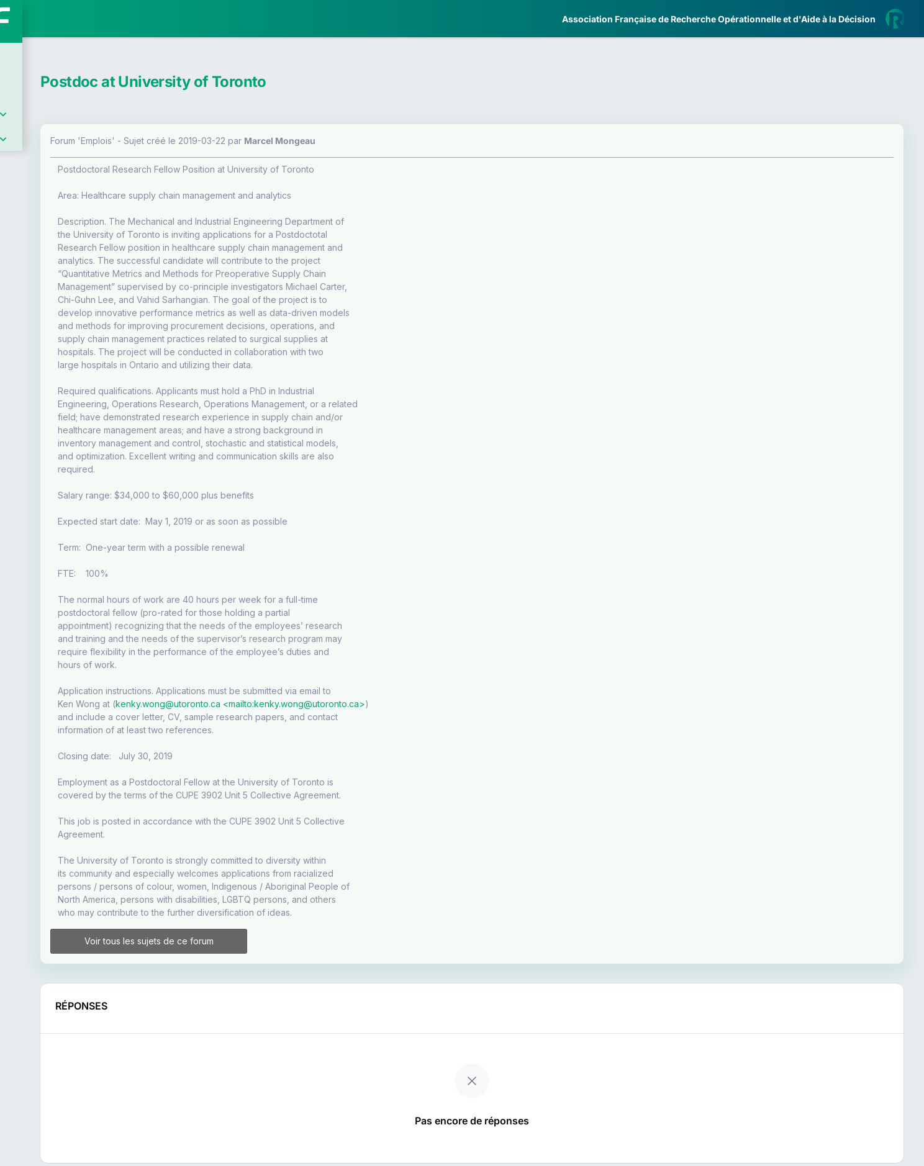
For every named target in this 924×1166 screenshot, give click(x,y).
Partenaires (51, 286)
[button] (18, 368)
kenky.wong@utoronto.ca (310, 703)
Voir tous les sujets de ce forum (272, 941)
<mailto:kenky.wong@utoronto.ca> (437, 703)
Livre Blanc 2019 (63, 459)
